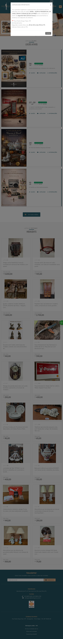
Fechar (48, 33)
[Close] (50, 4)
